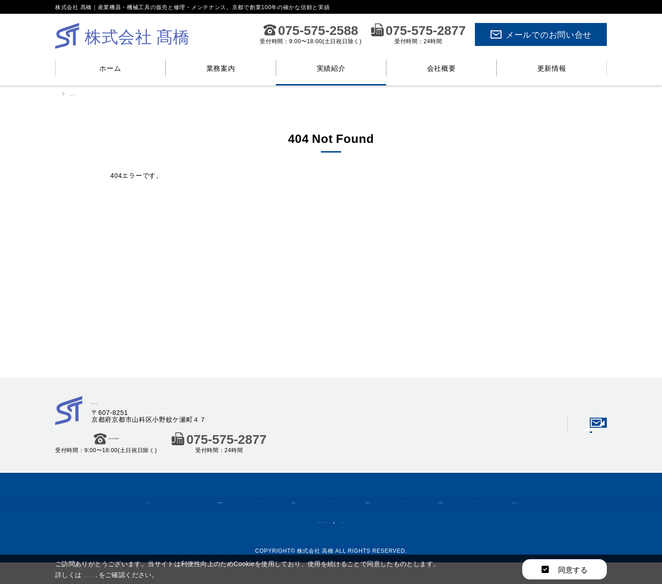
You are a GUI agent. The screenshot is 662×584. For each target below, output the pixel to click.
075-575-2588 (310, 29)
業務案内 (220, 68)
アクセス (372, 539)
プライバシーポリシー (310, 539)
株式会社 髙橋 (118, 403)
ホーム (110, 68)
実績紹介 (331, 68)
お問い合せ (515, 509)
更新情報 (551, 68)
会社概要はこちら (547, 440)
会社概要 (441, 68)
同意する (565, 569)
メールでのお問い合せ (541, 34)
